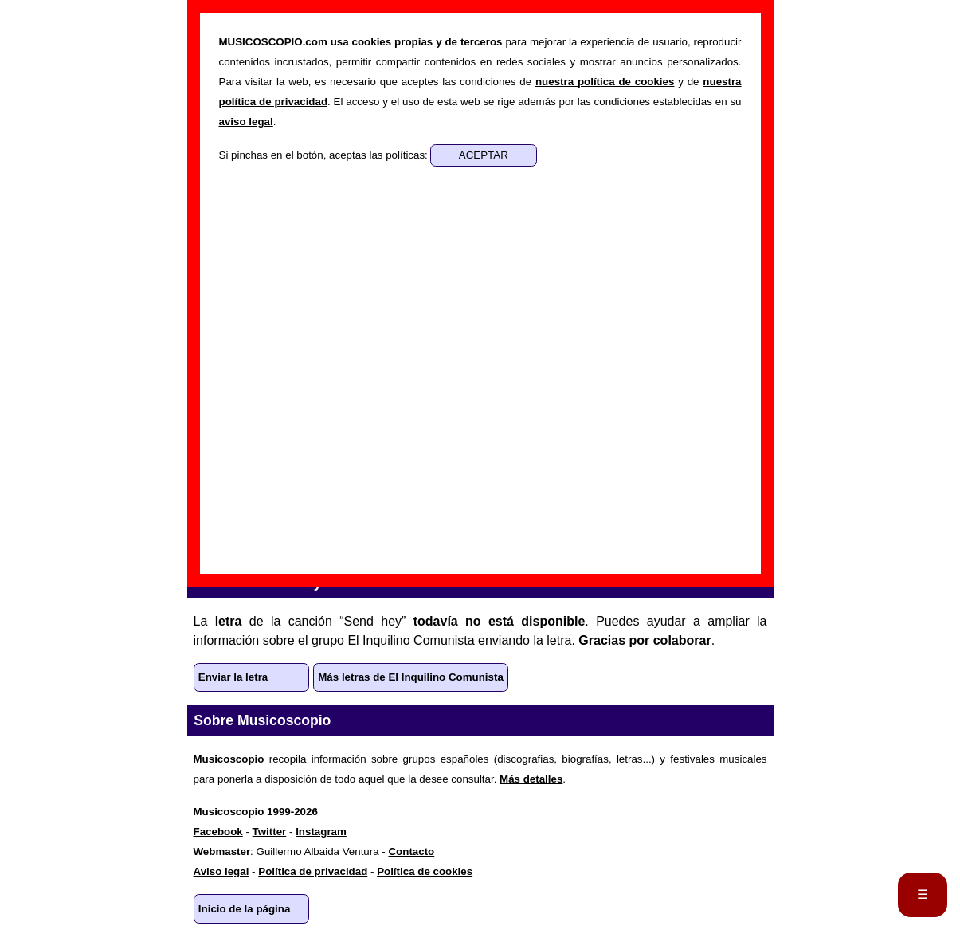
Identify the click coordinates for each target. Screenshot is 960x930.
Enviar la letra (233, 677)
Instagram (321, 832)
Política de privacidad (312, 871)
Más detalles (531, 779)
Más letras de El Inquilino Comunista (411, 677)
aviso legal (246, 122)
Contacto (411, 851)
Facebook (218, 832)
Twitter (270, 832)
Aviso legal (221, 871)
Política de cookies (424, 871)
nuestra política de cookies (604, 82)
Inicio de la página (244, 909)
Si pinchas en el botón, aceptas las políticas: (325, 155)
